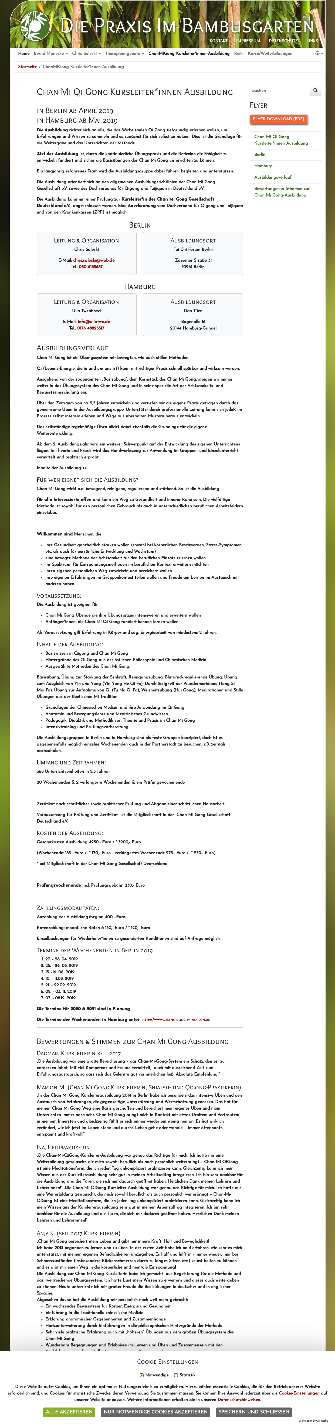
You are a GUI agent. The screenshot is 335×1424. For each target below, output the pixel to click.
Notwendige (157, 1375)
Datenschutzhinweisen (239, 1400)
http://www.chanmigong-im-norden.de (176, 1020)
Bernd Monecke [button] (49, 54)
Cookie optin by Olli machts (313, 1421)
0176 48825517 (90, 328)
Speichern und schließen (254, 1412)
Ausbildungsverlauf (273, 177)
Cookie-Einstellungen (299, 1393)
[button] (319, 53)
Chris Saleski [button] (85, 54)
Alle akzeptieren (69, 1412)
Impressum (248, 40)
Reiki (238, 54)
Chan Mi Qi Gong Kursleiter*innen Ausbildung (281, 140)
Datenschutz (283, 40)
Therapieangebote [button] (123, 54)
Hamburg (263, 166)
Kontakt (219, 40)
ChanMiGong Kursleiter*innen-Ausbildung (189, 54)
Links (312, 40)
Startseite (27, 67)
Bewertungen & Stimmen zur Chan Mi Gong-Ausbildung (282, 192)
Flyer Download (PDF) (278, 119)
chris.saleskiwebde (94, 260)
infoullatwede (94, 322)
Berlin (259, 155)
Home (23, 54)
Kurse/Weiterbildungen (270, 54)
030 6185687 (91, 267)
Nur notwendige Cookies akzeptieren (156, 1412)
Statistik (187, 1375)
